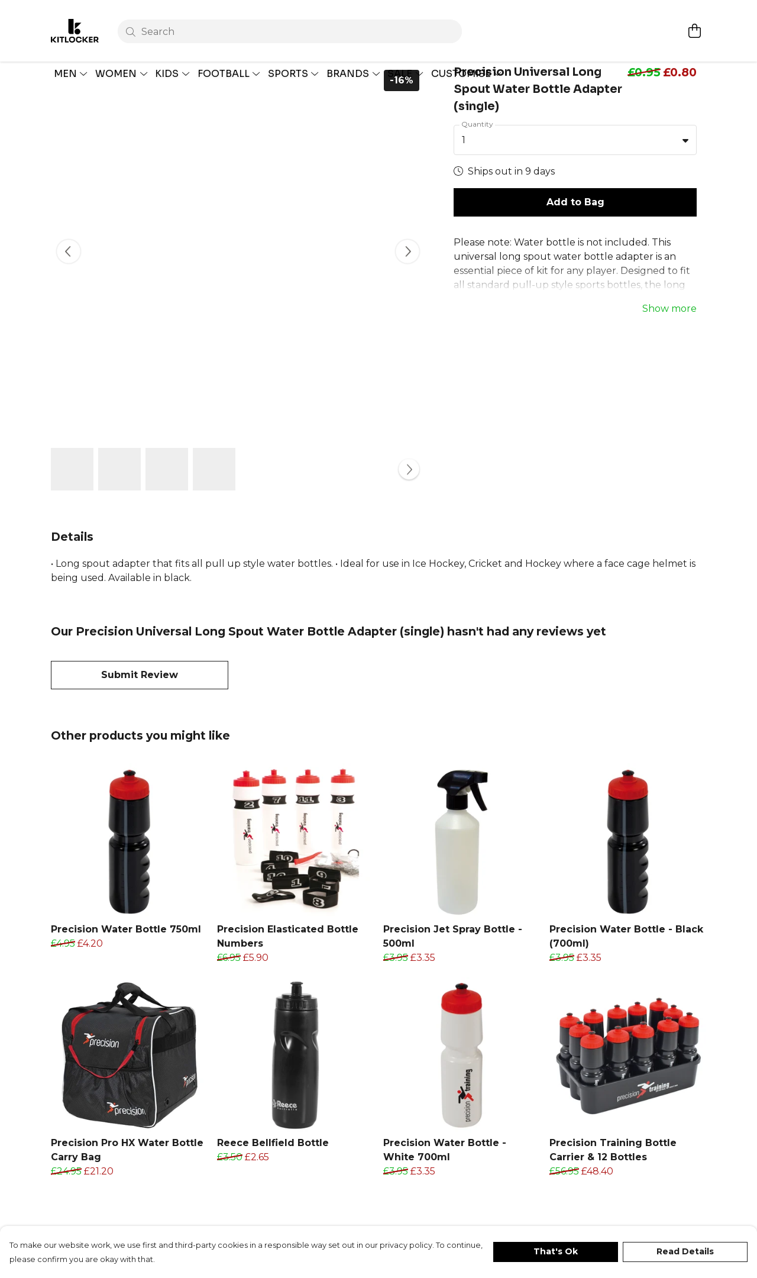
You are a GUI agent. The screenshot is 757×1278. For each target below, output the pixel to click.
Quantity (477, 151)
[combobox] (575, 168)
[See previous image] (68, 280)
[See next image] (407, 280)
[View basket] (694, 18)
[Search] (291, 19)
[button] (685, 168)
